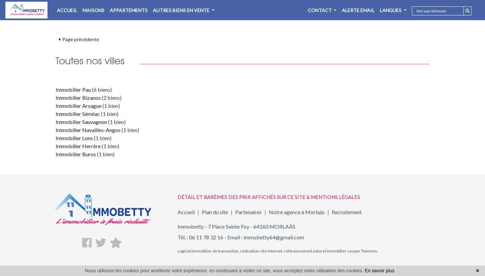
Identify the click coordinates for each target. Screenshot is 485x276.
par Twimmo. (366, 250)
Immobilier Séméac (78, 116)
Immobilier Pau (73, 91)
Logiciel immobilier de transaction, (208, 250)
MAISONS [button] (93, 10)
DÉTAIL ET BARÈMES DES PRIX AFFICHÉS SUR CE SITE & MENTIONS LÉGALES (268, 197)
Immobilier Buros (76, 156)
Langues (391, 10)
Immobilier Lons (74, 140)
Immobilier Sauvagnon (81, 124)
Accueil (186, 212)
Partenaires (248, 212)
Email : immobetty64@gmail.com (265, 237)
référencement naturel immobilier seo (318, 250)
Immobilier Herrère (78, 148)
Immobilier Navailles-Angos (88, 132)
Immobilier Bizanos (78, 99)
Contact (320, 10)
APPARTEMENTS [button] (129, 10)
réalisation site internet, (261, 250)
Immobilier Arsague (78, 108)
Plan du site (215, 212)
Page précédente (79, 37)
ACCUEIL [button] (67, 10)
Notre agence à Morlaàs (297, 212)
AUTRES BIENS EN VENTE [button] (182, 10)
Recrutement (347, 212)
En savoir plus (379, 270)
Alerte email (358, 10)
